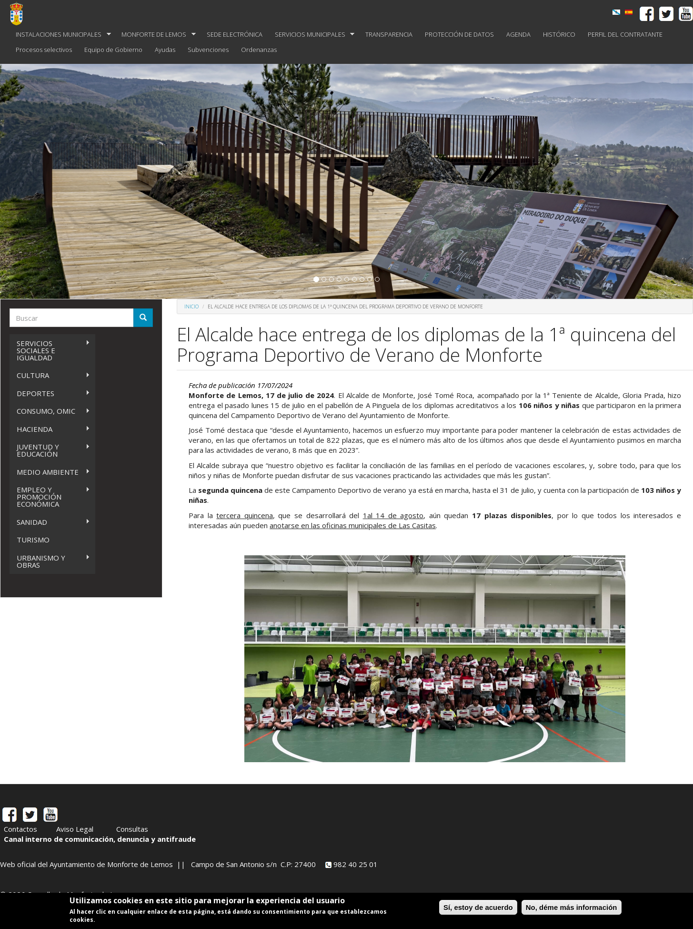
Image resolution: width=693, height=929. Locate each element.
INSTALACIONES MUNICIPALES (60, 34)
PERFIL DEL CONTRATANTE (625, 34)
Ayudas (165, 49)
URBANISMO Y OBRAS (50, 561)
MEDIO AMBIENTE (50, 472)
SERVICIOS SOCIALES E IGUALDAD (50, 350)
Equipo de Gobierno (113, 49)
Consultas (132, 829)
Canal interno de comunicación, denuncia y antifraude (100, 839)
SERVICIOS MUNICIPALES (312, 34)
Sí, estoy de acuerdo (478, 907)
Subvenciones (208, 49)
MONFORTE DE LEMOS (155, 34)
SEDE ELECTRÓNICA (234, 34)
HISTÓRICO (559, 34)
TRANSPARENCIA (388, 34)
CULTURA (50, 375)
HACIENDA (50, 429)
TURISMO (33, 539)
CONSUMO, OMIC (50, 411)
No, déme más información (571, 907)
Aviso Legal (74, 829)
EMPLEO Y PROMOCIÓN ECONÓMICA (50, 497)
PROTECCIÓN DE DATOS (459, 34)
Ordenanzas (259, 49)
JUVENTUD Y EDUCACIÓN (50, 450)
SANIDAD (50, 522)
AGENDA (518, 34)
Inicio (191, 306)
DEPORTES (50, 393)
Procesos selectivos (44, 49)
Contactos (20, 829)
